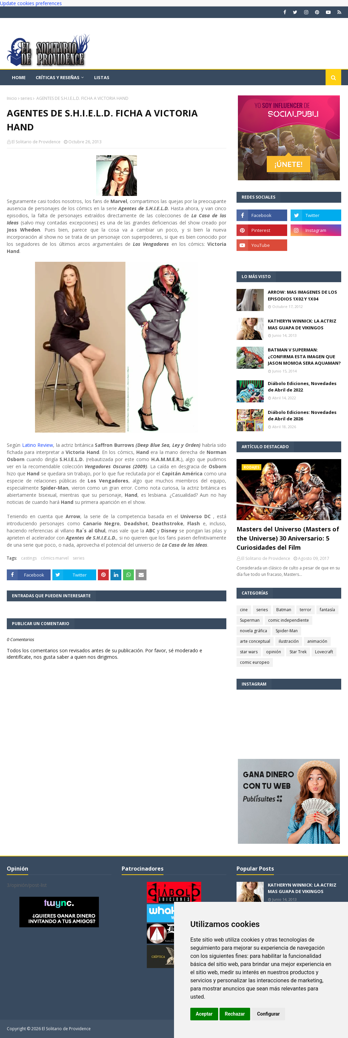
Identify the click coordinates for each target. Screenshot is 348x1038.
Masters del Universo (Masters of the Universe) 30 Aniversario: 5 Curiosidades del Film (288, 538)
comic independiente (288, 620)
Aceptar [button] (204, 1014)
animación (317, 641)
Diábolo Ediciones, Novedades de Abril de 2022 (302, 386)
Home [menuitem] (18, 77)
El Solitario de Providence (36, 142)
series (26, 98)
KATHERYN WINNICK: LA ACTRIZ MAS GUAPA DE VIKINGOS (302, 324)
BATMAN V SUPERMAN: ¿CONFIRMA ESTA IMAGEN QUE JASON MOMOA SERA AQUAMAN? (304, 356)
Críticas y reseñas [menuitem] (58, 77)
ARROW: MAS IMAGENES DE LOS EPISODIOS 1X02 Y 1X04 (302, 295)
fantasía (327, 610)
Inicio (12, 98)
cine (244, 610)
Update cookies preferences (31, 3)
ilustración (289, 641)
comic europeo (254, 662)
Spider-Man (287, 631)
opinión (273, 652)
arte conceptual (255, 641)
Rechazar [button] (235, 1014)
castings (29, 558)
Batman (283, 610)
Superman (250, 620)
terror (305, 610)
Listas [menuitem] (101, 77)
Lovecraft (324, 652)
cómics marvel (55, 558)
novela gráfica (253, 631)
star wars (249, 652)
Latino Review (37, 445)
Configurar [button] (268, 1014)
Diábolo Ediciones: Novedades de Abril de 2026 (302, 415)
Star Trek (298, 652)
